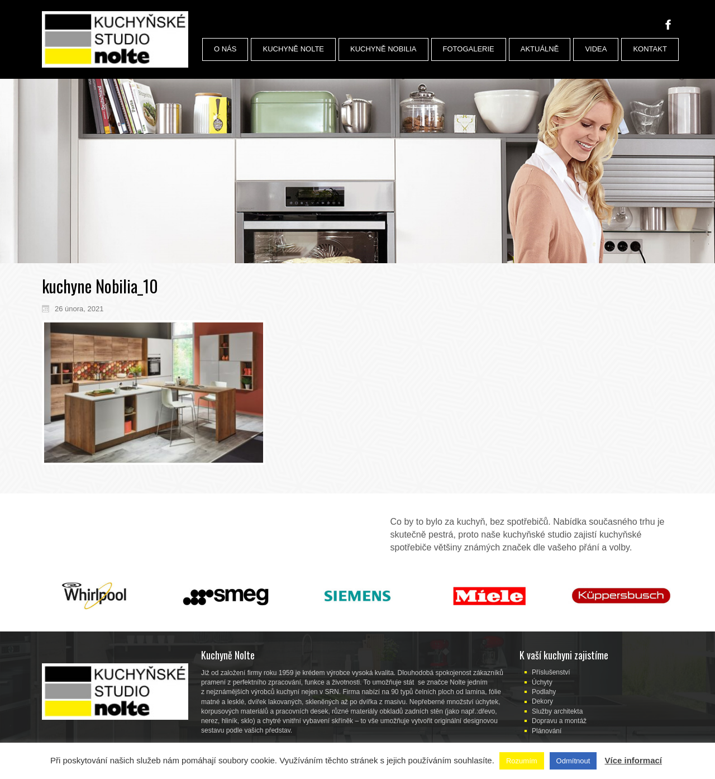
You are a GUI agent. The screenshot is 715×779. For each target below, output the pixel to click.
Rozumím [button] (521, 761)
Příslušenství (551, 672)
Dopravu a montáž (559, 721)
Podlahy (544, 692)
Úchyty (542, 682)
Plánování (546, 731)
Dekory (542, 701)
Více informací (633, 760)
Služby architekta (557, 711)
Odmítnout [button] (573, 761)
